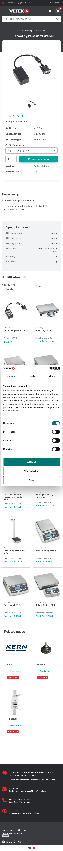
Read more (15, 671)
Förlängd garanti (15, 145)
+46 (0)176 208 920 (23, 3)
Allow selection (31, 471)
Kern (36, 171)
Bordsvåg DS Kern (44, 330)
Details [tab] (31, 376)
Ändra (5, 836)
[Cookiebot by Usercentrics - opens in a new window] (47, 368)
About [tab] (52, 376)
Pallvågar (39, 492)
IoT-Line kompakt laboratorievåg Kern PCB (14, 497)
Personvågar (9, 328)
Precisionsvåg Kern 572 (47, 551)
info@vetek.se (40, 791)
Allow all (31, 462)
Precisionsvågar (10, 492)
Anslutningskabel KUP (15, 330)
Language (54, 3)
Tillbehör (42, 31)
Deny (31, 480)
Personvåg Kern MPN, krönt (14, 552)
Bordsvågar (29, 31)
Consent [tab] (11, 376)
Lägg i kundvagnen (38, 159)
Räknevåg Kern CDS (45, 605)
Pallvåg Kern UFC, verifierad (44, 496)
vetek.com (36, 813)
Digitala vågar (9, 548)
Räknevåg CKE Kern (13, 605)
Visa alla (9, 289)
